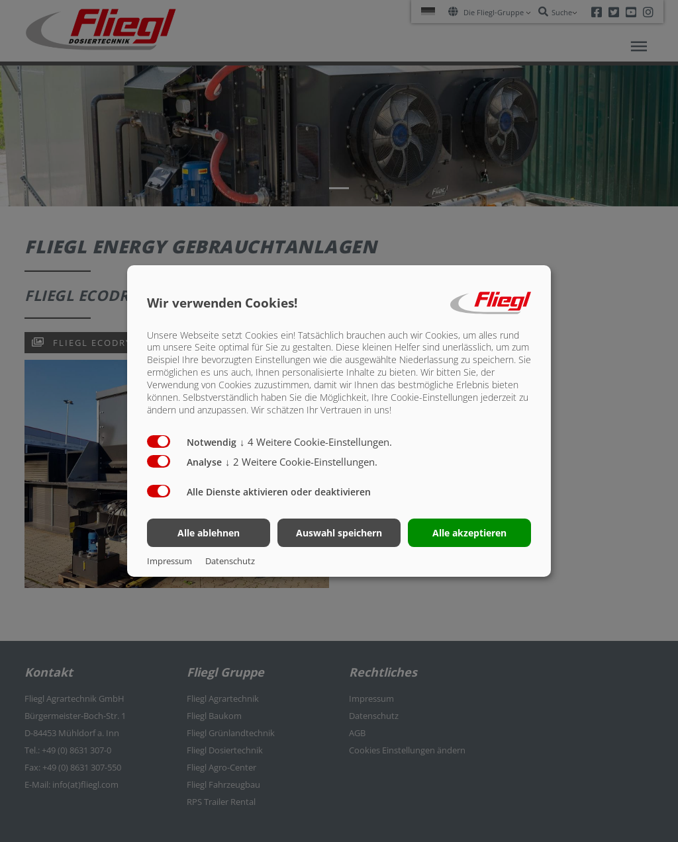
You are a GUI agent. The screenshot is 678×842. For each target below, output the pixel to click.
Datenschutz (230, 561)
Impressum (169, 561)
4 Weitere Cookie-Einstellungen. (316, 441)
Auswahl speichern (339, 532)
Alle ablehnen (208, 532)
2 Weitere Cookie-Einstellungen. (301, 461)
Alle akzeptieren (469, 532)
